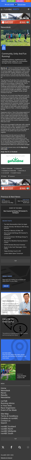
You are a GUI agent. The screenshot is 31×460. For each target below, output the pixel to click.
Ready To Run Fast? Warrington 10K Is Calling (15, 247)
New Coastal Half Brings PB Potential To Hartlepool (16, 233)
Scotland (11, 1)
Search (4, 423)
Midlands (20, 1)
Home (3, 388)
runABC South (7, 433)
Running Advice (7, 403)
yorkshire (18, 168)
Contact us (5, 420)
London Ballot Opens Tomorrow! (13, 253)
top (15, 261)
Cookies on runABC (9, 418)
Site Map (5, 414)
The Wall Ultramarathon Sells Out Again (15, 224)
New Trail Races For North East (23, 201)
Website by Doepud (6, 458)
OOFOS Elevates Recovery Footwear (14, 245)
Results (4, 395)
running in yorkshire (8, 170)
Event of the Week (9, 410)
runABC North (7, 429)
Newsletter (5, 397)
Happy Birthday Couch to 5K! (12, 251)
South (28, 1)
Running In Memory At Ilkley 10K (13, 230)
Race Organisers (8, 408)
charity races (16, 173)
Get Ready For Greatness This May (8, 201)
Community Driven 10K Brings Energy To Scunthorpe (16, 237)
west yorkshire (6, 168)
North (3, 1)
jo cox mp (5, 173)
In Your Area (6, 405)
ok (16, 4)
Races (3, 393)
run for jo (22, 170)
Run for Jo (4, 68)
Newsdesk (5, 390)
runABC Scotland (8, 426)
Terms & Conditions (9, 416)
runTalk (4, 401)
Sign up (6, 286)
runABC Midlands (8, 431)
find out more (21, 4)
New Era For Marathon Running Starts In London (16, 241)
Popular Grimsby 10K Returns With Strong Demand (16, 227)
